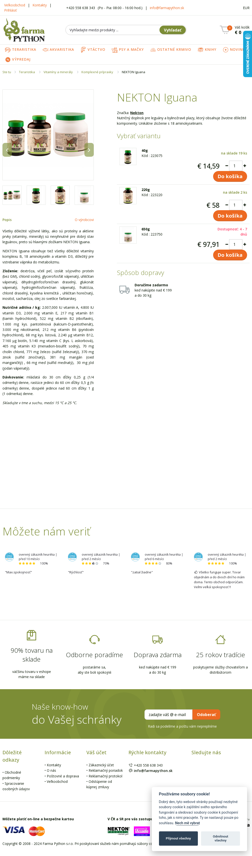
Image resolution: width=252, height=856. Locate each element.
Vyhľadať (172, 30)
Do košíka (230, 176)
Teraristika (20, 50)
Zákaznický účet (101, 765)
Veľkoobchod (14, 5)
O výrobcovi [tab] (84, 219)
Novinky (235, 50)
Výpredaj (18, 60)
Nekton (136, 112)
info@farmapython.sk (167, 7)
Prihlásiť (10, 10)
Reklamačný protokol (105, 776)
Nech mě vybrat (187, 823)
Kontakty (39, 5)
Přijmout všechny (178, 838)
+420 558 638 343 (81, 7)
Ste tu (6, 72)
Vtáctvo (92, 50)
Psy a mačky (128, 50)
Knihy (207, 50)
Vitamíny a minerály (58, 72)
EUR (246, 7)
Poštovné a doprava (63, 776)
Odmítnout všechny (220, 838)
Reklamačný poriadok (106, 770)
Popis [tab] (7, 219)
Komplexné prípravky (97, 72)
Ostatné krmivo (170, 50)
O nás (51, 770)
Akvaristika (58, 50)
